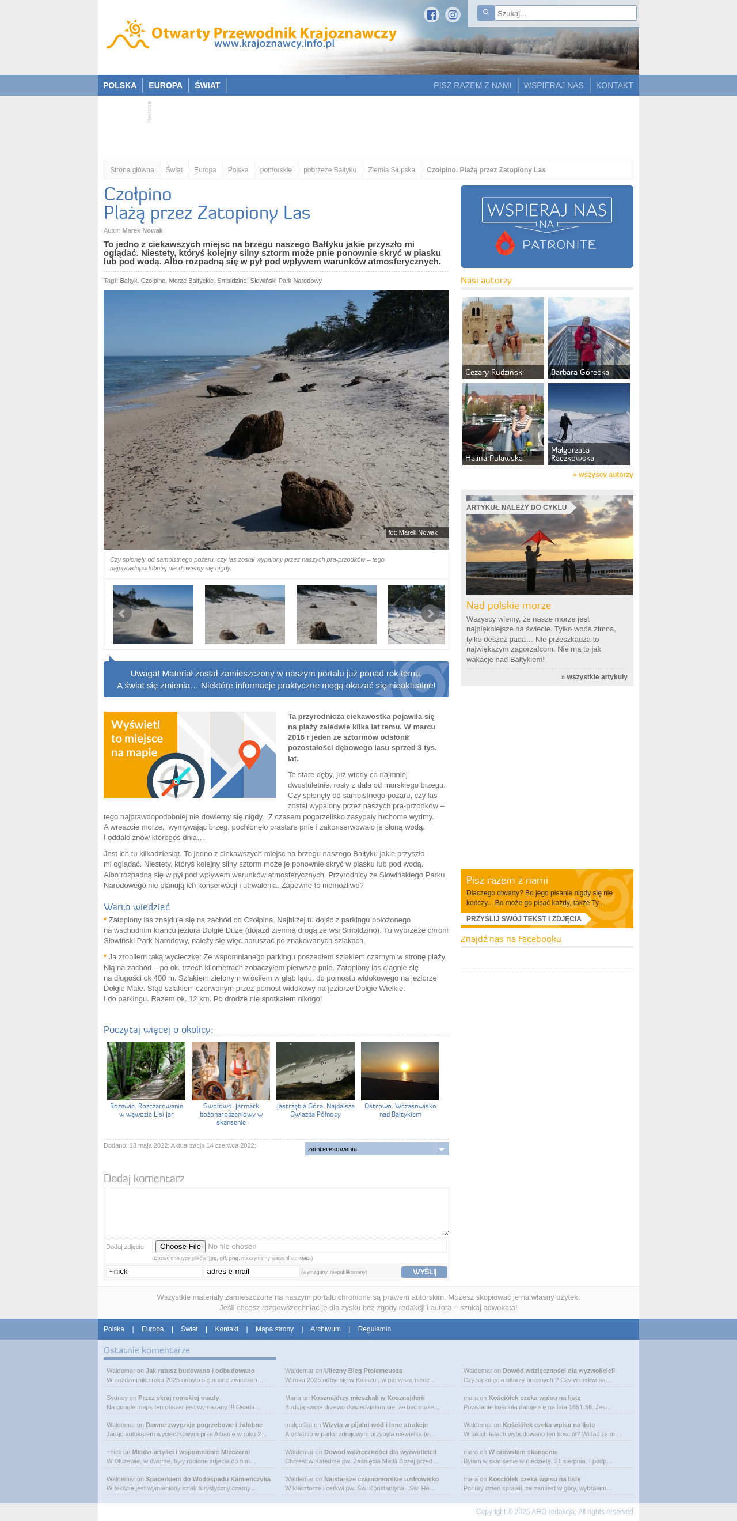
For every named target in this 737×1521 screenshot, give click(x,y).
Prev (122, 613)
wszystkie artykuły (597, 677)
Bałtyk (129, 280)
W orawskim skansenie (522, 1451)
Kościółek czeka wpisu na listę (534, 1397)
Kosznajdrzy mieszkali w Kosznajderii (368, 1397)
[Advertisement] (363, 124)
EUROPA (166, 85)
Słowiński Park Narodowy (286, 280)
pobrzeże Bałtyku (329, 170)
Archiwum (325, 1329)
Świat (174, 170)
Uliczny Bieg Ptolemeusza (363, 1370)
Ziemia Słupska (391, 170)
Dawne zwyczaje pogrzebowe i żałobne (204, 1424)
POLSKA (119, 85)
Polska (238, 170)
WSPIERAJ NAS (554, 85)
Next (430, 613)
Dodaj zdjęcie (125, 1246)
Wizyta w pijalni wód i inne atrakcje (375, 1424)
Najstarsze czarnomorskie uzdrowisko (381, 1478)
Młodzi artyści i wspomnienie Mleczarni (191, 1451)
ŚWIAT (207, 85)
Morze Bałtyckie (191, 280)
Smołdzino (231, 280)
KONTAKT (614, 85)
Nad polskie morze (508, 605)
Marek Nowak (142, 230)
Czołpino (153, 280)
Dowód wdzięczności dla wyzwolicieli (380, 1451)
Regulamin (374, 1329)
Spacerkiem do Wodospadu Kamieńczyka (208, 1478)
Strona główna (132, 170)
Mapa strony (275, 1329)
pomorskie (276, 170)
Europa (205, 170)
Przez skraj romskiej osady (178, 1397)
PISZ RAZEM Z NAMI (472, 85)
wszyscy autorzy (606, 475)
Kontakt (227, 1329)
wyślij (424, 1271)
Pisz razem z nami (507, 880)
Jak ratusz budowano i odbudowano (200, 1370)
